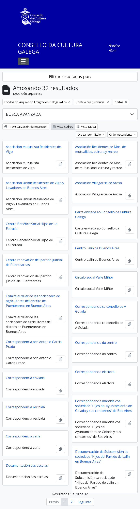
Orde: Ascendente (121, 134)
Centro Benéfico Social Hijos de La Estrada (31, 226)
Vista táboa (86, 127)
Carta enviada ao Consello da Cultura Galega (103, 214)
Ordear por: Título (90, 134)
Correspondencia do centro (96, 342)
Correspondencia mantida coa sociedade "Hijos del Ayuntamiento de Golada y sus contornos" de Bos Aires (103, 406)
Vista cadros (63, 127)
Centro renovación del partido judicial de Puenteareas (34, 262)
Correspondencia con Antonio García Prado (34, 344)
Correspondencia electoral (95, 372)
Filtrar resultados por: (70, 76)
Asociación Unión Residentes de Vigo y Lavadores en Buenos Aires (35, 185)
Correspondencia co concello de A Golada (100, 309)
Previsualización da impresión (25, 127)
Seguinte (84, 502)
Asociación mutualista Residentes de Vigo (33, 149)
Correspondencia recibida (25, 407)
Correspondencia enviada (25, 378)
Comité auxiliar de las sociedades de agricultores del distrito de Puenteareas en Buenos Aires (33, 301)
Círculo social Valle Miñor (94, 277)
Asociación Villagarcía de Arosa (98, 183)
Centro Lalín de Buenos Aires (97, 248)
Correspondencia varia (23, 436)
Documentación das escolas (27, 465)
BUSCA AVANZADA (23, 114)
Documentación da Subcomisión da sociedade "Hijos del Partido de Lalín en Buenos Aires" (102, 456)
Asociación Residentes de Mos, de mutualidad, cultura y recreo (100, 149)
